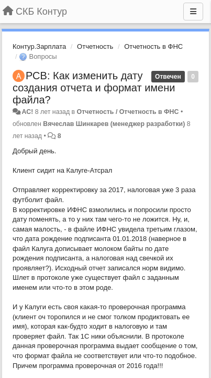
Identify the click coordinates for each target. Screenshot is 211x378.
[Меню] (193, 11)
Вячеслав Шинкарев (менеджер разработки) (114, 124)
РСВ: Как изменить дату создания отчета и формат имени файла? (94, 88)
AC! (27, 112)
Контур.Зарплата (39, 46)
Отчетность (95, 46)
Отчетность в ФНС (153, 46)
